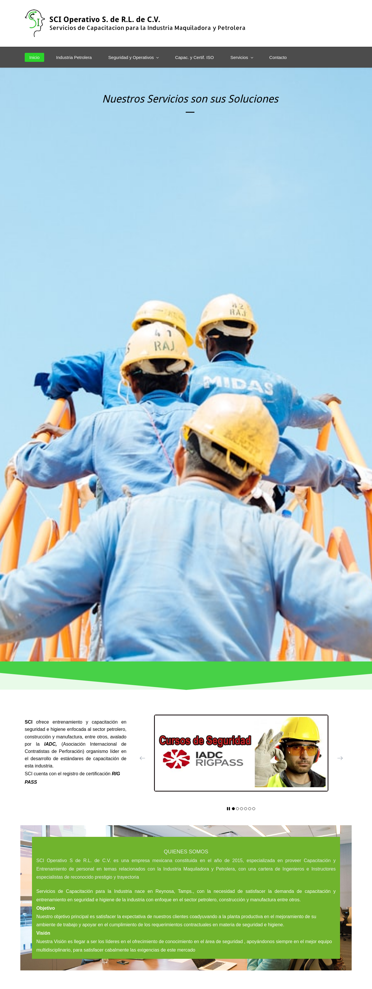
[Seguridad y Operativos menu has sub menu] (133, 57)
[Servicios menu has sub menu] (241, 57)
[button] (142, 758)
